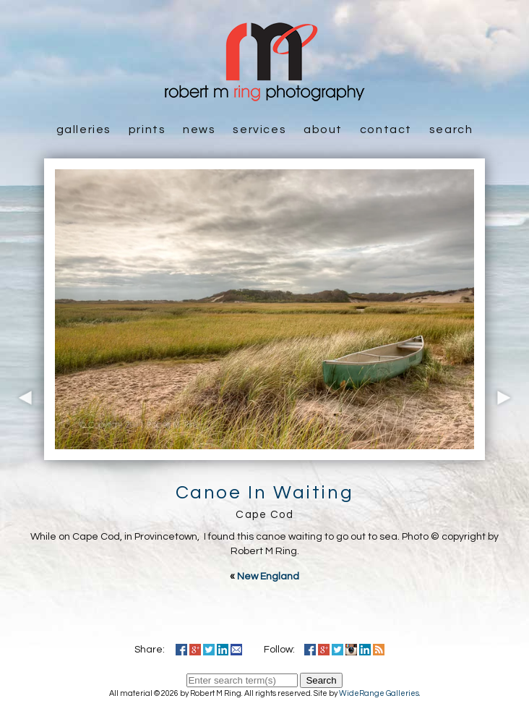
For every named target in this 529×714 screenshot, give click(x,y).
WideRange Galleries (379, 693)
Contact (386, 129)
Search (451, 129)
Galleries (83, 129)
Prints (147, 129)
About (323, 129)
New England (268, 576)
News (199, 129)
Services (259, 129)
